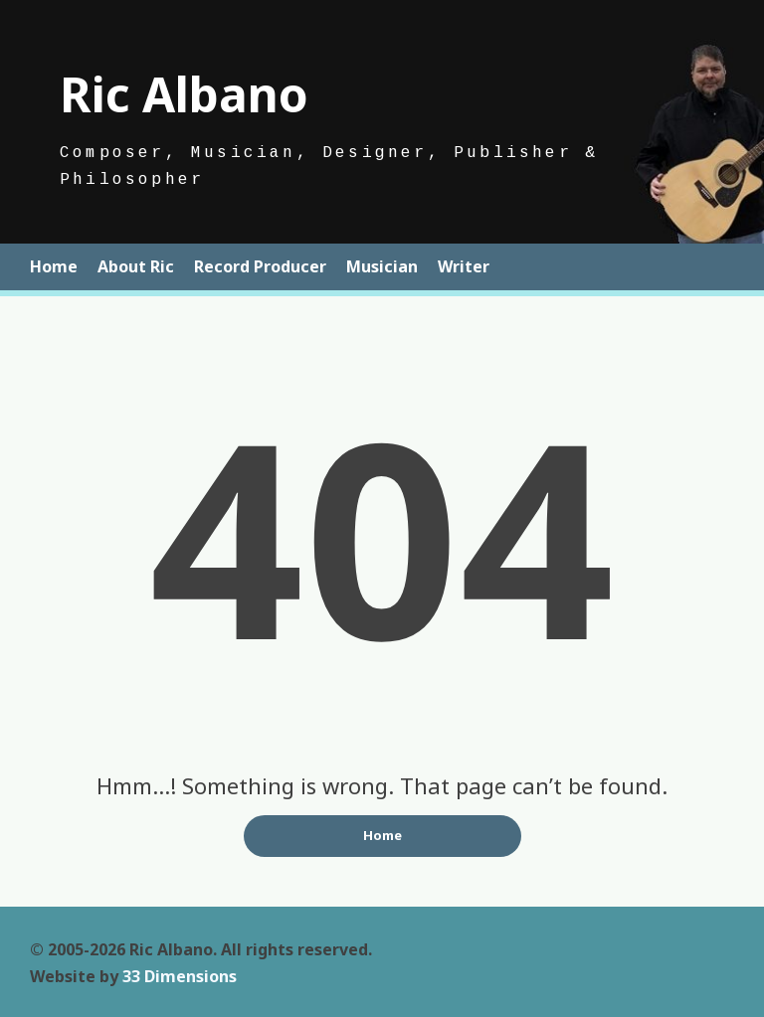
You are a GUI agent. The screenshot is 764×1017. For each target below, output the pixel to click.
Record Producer (260, 266)
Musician (382, 266)
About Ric (135, 266)
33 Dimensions (179, 976)
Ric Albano (184, 94)
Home (54, 266)
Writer (463, 266)
